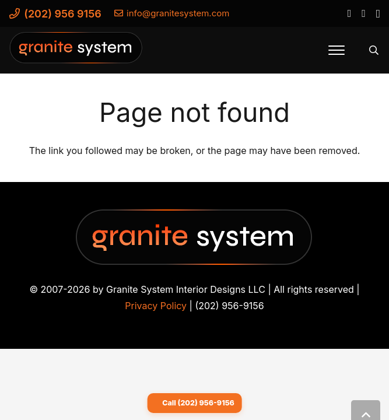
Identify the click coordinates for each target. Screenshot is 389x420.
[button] (336, 50)
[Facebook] (349, 13)
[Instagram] (378, 13)
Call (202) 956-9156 (198, 402)
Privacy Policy (156, 306)
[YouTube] (363, 13)
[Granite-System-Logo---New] (76, 53)
